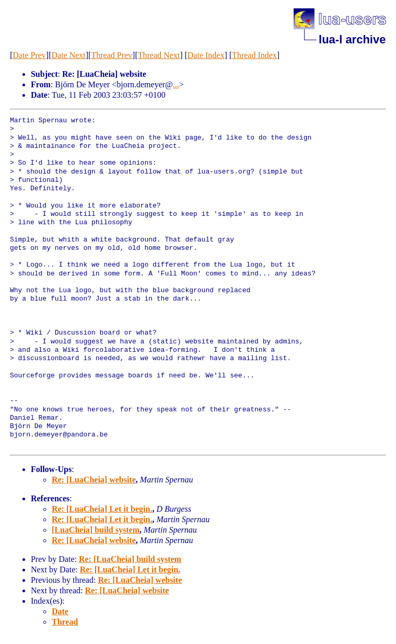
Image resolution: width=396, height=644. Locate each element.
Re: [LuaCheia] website (94, 479)
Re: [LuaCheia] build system (130, 559)
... (176, 84)
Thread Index (254, 55)
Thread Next (159, 55)
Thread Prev (111, 55)
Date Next (68, 55)
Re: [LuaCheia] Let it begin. (102, 508)
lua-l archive (352, 39)
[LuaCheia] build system (95, 529)
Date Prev (29, 55)
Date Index (206, 55)
